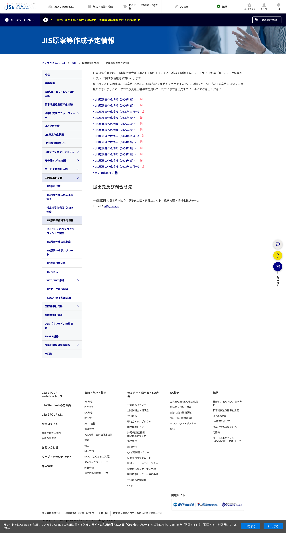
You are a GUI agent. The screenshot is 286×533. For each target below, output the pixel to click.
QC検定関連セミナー (138, 452)
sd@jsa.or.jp (111, 206)
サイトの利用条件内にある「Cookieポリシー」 (121, 524)
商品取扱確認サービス (96, 473)
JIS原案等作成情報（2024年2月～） (117, 160)
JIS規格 (88, 401)
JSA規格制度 (52, 126)
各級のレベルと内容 (180, 407)
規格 (74, 63)
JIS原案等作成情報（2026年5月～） (117, 99)
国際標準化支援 (54, 306)
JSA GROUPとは (52, 414)
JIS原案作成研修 (56, 263)
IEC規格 (88, 412)
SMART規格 (52, 336)
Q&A (172, 429)
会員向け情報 (269, 20)
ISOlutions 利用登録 (59, 297)
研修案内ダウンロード (139, 457)
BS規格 (88, 418)
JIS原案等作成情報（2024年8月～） (117, 142)
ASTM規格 (89, 423)
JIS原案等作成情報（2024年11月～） (118, 136)
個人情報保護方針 (51, 513)
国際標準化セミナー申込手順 (142, 474)
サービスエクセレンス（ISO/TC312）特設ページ (227, 439)
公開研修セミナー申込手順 (141, 468)
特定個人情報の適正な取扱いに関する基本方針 (138, 513)
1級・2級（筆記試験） (182, 412)
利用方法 (89, 451)
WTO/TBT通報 (55, 280)
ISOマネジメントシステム (60, 152)
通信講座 (132, 441)
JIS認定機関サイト (55, 143)
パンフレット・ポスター (183, 423)
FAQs (130, 485)
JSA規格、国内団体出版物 (98, 434)
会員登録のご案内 (51, 432)
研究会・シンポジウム (139, 421)
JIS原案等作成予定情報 (60, 220)
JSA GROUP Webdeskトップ (52, 394)
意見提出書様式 (104, 173)
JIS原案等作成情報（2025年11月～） (118, 111)
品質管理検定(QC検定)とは (184, 401)
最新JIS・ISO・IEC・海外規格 (60, 93)
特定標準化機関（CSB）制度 (60, 209)
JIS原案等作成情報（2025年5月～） (117, 124)
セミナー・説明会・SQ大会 (143, 394)
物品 (86, 445)
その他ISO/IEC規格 (56, 160)
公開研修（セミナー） (139, 405)
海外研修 (132, 446)
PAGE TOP (278, 294)
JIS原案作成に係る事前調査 (60, 197)
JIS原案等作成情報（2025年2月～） (117, 130)
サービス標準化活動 (56, 169)
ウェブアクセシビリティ (57, 457)
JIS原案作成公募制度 (59, 241)
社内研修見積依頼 (136, 480)
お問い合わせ (50, 447)
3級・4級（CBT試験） (181, 418)
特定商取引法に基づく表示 (79, 513)
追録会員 (89, 467)
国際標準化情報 (54, 315)
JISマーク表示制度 (57, 289)
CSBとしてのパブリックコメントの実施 (60, 231)
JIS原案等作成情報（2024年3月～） (117, 154)
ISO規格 (88, 407)
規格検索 (50, 83)
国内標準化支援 (54, 178)
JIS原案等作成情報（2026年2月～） (117, 105)
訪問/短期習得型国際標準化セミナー (138, 434)
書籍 (86, 440)
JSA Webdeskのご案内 (56, 405)
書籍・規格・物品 (95, 392)
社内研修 (132, 415)
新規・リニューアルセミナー (142, 463)
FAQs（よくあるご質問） (97, 456)
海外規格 (89, 429)
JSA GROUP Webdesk (53, 63)
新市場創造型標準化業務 (59, 104)
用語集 (48, 353)
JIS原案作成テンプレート (60, 252)
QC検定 (174, 392)
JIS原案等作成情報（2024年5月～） (117, 148)
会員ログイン (50, 424)
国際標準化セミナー (138, 427)
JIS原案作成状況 (54, 134)
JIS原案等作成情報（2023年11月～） (118, 166)
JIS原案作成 (54, 186)
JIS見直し (52, 272)
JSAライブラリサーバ (96, 462)
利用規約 (103, 513)
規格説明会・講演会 (138, 410)
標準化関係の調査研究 (57, 345)
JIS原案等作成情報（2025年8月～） (117, 118)
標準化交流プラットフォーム (60, 115)
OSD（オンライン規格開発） (59, 325)
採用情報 (47, 466)
